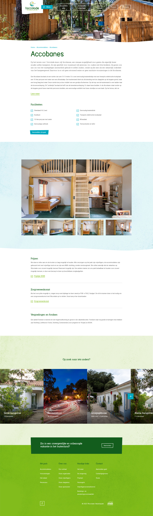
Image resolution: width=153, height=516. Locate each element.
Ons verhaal (63, 469)
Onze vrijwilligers (64, 478)
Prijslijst (80, 478)
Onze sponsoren (64, 487)
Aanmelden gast (101, 469)
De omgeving (81, 474)
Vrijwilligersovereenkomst (86, 487)
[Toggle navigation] (46, 7)
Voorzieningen (45, 474)
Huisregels (81, 482)
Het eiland (43, 478)
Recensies (43, 482)
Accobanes (53, 47)
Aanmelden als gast (39, 132)
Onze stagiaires (64, 482)
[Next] (127, 213)
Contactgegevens (102, 474)
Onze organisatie (64, 474)
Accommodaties (42, 47)
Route (98, 478)
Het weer (80, 469)
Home (33, 47)
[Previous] (121, 213)
